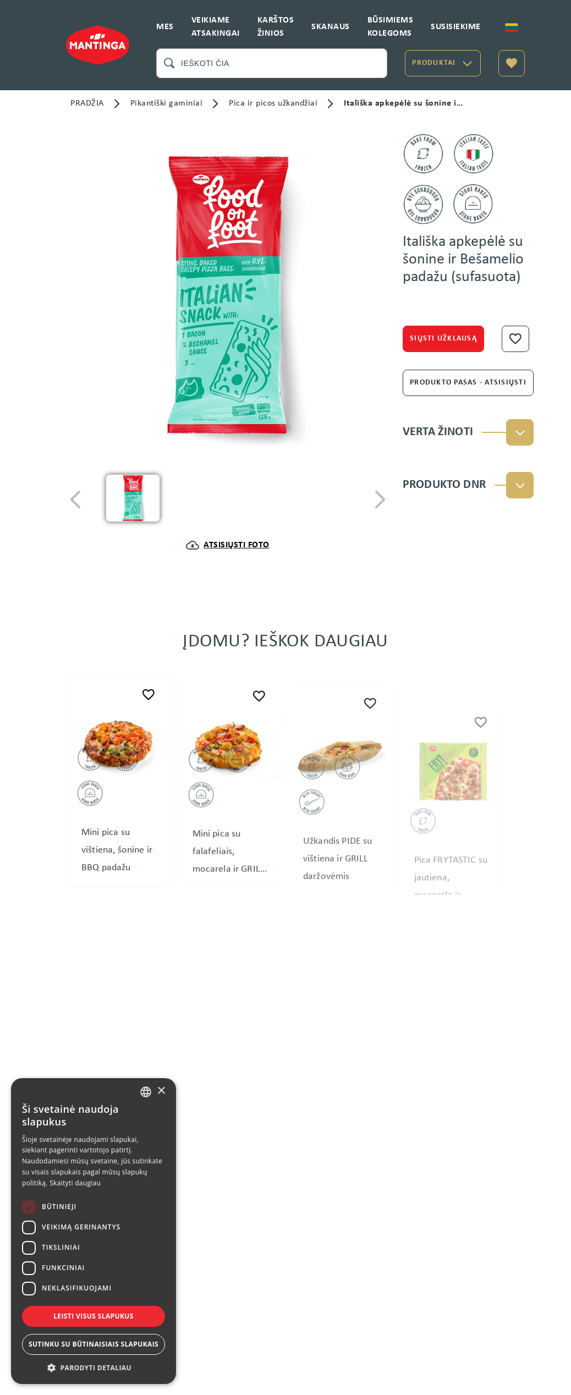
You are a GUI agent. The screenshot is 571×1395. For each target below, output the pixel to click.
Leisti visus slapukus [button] (93, 1316)
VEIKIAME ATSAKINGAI (215, 27)
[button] (93, 1367)
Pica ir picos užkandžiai (273, 103)
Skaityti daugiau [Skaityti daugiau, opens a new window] (75, 1183)
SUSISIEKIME (456, 27)
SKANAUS (330, 27)
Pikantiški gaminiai (166, 103)
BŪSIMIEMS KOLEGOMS (390, 27)
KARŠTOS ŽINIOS (275, 27)
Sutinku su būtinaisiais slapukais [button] (93, 1344)
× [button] (161, 1091)
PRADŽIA (87, 103)
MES (165, 27)
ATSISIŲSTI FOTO (237, 545)
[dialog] (93, 1231)
